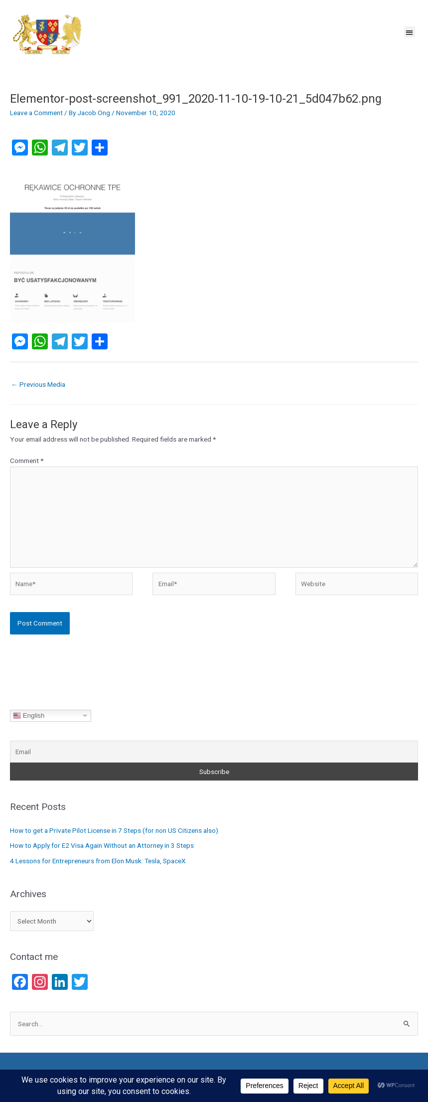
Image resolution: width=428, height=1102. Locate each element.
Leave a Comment (36, 113)
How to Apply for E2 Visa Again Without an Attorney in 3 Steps (102, 845)
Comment (26, 461)
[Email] (214, 752)
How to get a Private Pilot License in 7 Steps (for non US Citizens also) (114, 830)
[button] (410, 32)
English (28, 715)
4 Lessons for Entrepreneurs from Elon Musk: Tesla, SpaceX (98, 861)
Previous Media (38, 384)
